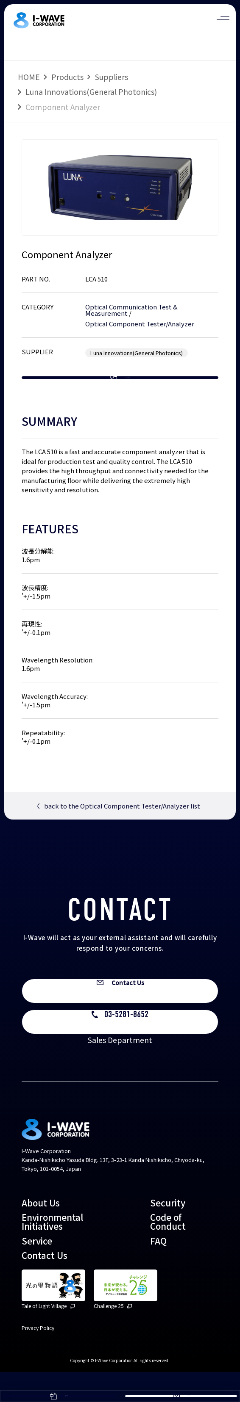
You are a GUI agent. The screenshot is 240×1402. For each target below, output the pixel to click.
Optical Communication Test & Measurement (131, 309)
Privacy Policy (38, 1357)
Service (37, 1270)
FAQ (158, 1270)
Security (167, 1232)
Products (67, 76)
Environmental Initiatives (52, 1251)
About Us (41, 1232)
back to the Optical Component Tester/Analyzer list (116, 833)
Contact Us (44, 1285)
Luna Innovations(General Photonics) (91, 91)
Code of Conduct (168, 1251)
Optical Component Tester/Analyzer (139, 323)
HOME (29, 76)
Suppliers (111, 76)
